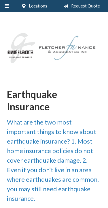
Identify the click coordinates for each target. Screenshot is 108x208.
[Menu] (6, 6)
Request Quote (80, 6)
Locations (33, 6)
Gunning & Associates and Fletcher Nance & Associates (54, 48)
